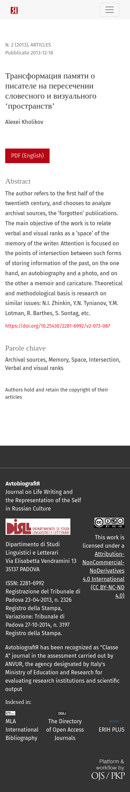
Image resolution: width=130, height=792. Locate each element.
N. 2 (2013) (16, 45)
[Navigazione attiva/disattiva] (109, 10)
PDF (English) (27, 155)
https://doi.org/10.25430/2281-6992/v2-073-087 (57, 326)
